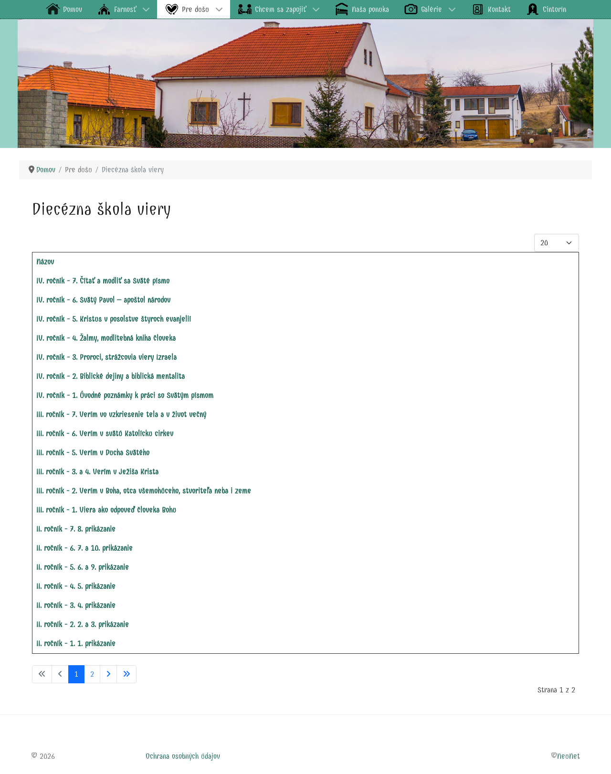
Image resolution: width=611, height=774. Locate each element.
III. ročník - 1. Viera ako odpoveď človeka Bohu (106, 509)
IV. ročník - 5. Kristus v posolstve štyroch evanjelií (113, 319)
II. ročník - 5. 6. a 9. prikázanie (82, 567)
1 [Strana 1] (76, 674)
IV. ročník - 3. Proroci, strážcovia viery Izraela (106, 357)
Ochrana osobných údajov (183, 756)
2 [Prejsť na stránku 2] (92, 674)
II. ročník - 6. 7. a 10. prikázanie (84, 548)
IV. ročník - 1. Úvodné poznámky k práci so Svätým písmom (124, 395)
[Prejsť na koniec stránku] (126, 674)
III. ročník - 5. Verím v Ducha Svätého (92, 452)
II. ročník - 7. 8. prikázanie (76, 528)
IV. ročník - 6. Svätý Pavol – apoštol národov (103, 299)
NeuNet (568, 756)
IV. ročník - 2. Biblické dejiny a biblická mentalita (110, 376)
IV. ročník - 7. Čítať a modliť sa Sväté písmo (102, 280)
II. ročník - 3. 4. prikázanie (76, 605)
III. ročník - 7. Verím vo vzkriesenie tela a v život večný (121, 414)
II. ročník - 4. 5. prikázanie (76, 586)
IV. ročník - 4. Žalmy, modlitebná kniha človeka (106, 338)
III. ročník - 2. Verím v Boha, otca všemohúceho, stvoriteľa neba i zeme (143, 490)
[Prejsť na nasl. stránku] (108, 674)
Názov (45, 261)
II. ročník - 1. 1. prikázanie (76, 643)
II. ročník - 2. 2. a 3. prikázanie (82, 624)
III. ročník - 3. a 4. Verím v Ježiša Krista (97, 471)
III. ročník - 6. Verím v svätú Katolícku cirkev (104, 433)
